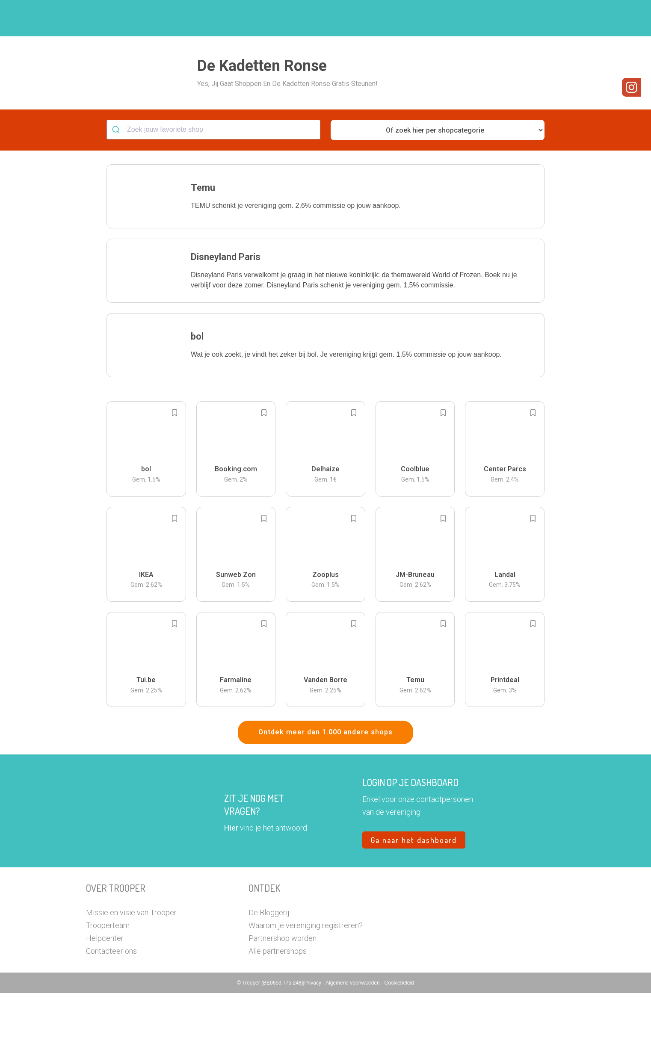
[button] (558, 18)
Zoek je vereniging (389, 18)
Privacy (314, 1028)
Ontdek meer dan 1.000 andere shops (325, 777)
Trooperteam (108, 970)
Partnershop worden (283, 983)
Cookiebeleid (399, 1028)
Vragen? (527, 18)
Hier (231, 872)
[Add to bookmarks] (174, 457)
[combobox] (213, 174)
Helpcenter (105, 983)
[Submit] (117, 174)
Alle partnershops (278, 995)
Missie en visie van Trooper (131, 957)
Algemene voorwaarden (353, 1028)
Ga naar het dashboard (414, 885)
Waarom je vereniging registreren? (306, 970)
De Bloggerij (269, 957)
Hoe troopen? (327, 18)
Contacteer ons (111, 995)
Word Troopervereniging (465, 18)
